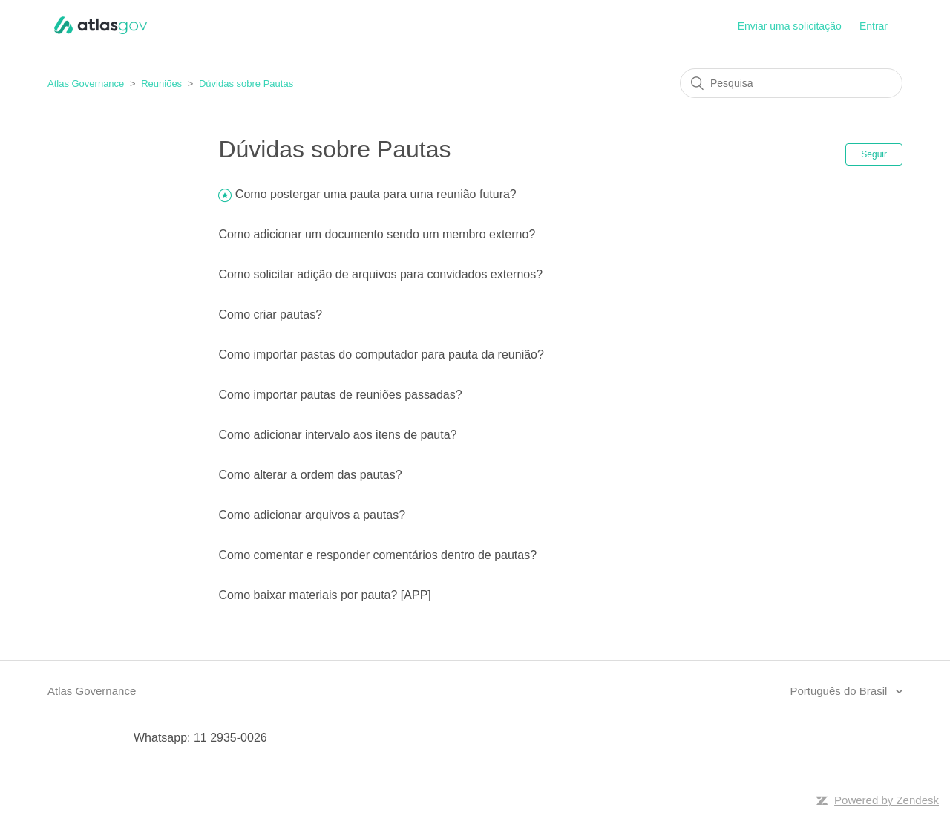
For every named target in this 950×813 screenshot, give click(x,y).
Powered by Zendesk (886, 800)
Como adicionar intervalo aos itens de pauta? (337, 434)
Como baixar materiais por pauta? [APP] (324, 595)
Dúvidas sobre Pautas (246, 83)
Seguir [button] (874, 154)
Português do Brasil (840, 691)
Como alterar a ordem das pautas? (310, 474)
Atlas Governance (86, 83)
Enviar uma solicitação (790, 26)
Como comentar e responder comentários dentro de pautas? (377, 555)
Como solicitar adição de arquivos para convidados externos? (380, 274)
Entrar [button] (873, 26)
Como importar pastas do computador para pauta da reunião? (380, 354)
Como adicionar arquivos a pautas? (311, 515)
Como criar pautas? (270, 314)
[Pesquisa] (791, 83)
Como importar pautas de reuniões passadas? (340, 394)
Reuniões (161, 83)
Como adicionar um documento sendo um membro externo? (376, 234)
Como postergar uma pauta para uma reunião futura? (376, 194)
